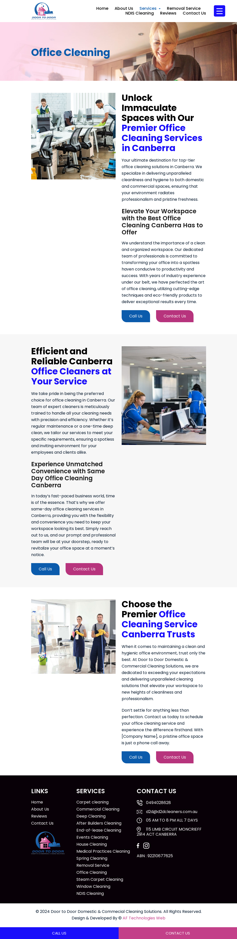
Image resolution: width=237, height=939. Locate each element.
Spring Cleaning (91, 858)
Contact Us (194, 13)
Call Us (136, 316)
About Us (124, 8)
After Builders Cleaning (98, 823)
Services (148, 8)
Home (102, 8)
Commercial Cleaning (97, 809)
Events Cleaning (92, 837)
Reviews (168, 13)
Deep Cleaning (91, 816)
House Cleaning (91, 844)
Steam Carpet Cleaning (99, 879)
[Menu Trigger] (219, 11)
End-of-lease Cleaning (98, 830)
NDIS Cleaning (139, 13)
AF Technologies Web (144, 918)
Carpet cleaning (92, 802)
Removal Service (184, 8)
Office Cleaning (91, 872)
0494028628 (158, 802)
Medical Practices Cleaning (103, 851)
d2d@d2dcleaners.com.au (171, 812)
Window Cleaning (93, 886)
